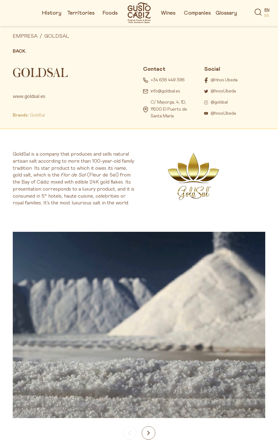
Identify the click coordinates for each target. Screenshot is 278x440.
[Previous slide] (129, 433)
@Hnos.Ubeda (224, 80)
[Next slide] (148, 433)
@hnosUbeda (223, 91)
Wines (168, 13)
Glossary (226, 13)
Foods (110, 13)
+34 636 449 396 (168, 80)
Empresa (25, 36)
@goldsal (219, 102)
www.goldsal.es (29, 96)
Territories (80, 13)
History (51, 13)
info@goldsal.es (165, 91)
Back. (19, 51)
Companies (197, 13)
